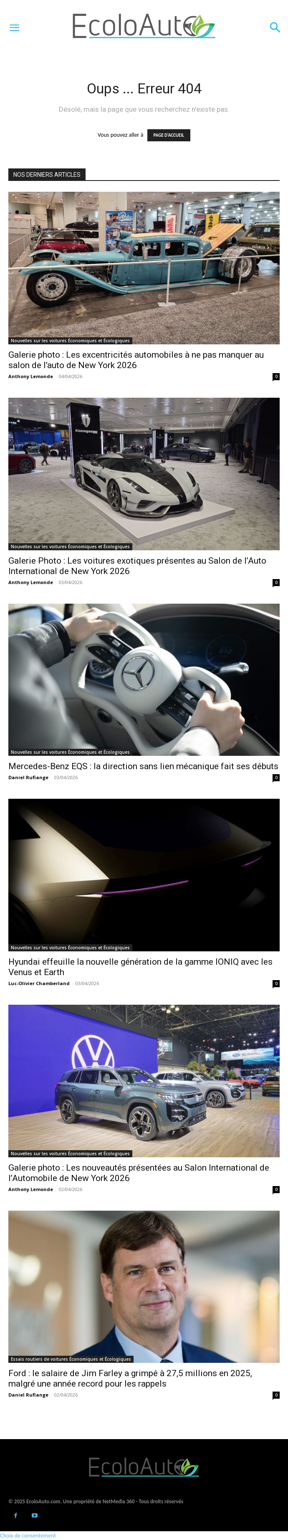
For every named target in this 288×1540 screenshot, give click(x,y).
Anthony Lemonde (30, 376)
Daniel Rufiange (28, 777)
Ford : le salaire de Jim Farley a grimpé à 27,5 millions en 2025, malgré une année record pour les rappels (130, 1378)
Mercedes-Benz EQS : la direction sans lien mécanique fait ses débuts (143, 766)
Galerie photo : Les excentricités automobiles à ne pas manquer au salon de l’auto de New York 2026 (136, 360)
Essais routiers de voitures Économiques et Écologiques (71, 1359)
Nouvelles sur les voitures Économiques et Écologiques (70, 341)
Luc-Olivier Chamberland (39, 983)
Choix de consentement (28, 1535)
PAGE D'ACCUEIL (169, 135)
